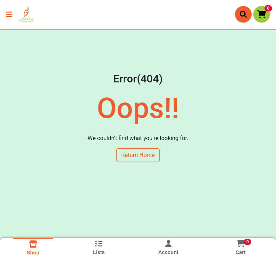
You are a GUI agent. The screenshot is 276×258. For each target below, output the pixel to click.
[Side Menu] (9, 14)
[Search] (243, 14)
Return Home (138, 155)
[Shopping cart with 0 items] (261, 14)
